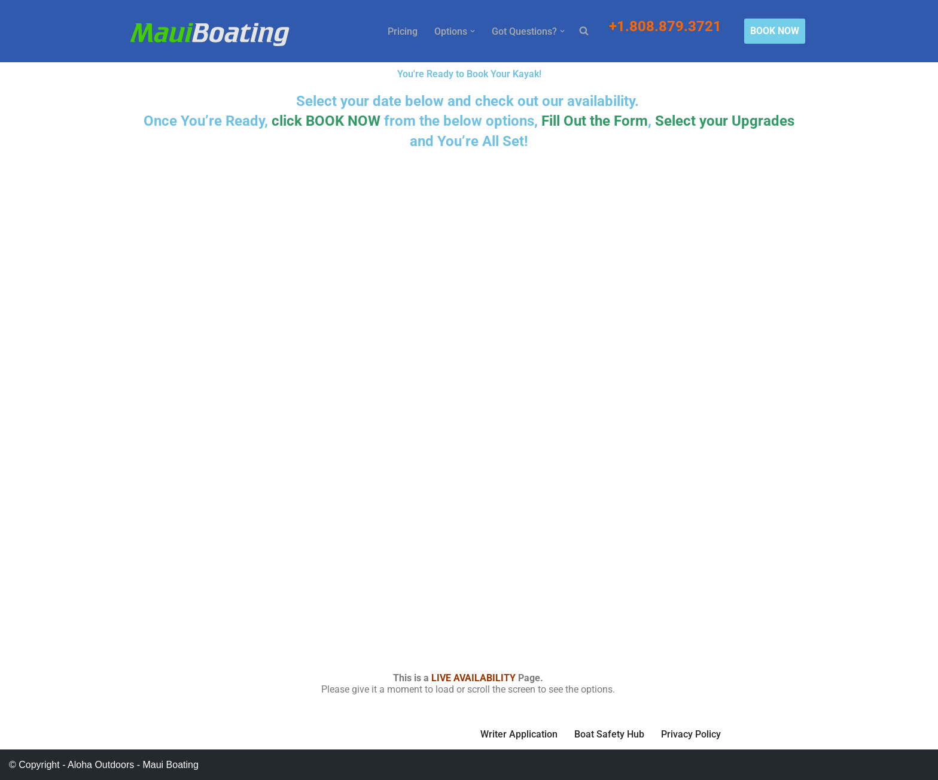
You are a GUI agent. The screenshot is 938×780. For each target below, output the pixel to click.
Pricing (403, 31)
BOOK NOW (774, 31)
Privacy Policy (691, 734)
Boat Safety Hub (609, 734)
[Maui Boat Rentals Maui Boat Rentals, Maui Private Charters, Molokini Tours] (209, 34)
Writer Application (519, 734)
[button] (472, 31)
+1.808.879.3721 (667, 26)
